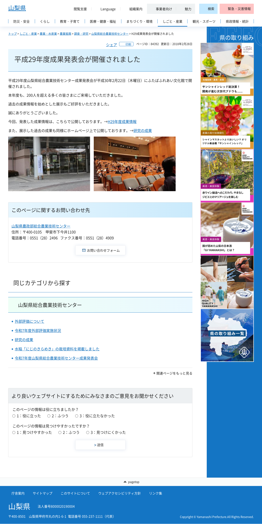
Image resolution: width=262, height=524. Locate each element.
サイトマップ (42, 493)
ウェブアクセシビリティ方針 (119, 493)
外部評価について (29, 321)
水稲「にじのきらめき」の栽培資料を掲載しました (57, 349)
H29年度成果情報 (122, 121)
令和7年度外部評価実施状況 (38, 330)
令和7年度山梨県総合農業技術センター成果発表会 (56, 358)
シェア (111, 44)
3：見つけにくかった (108, 432)
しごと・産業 (28, 33)
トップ (12, 33)
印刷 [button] (128, 44)
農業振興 (65, 33)
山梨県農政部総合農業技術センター (40, 226)
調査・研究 (81, 33)
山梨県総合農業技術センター (110, 33)
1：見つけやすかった (34, 432)
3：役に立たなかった (97, 416)
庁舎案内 (18, 493)
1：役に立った (29, 416)
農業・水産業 (48, 33)
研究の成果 (142, 130)
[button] (78, 9)
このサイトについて (75, 493)
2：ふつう (60, 416)
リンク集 (155, 493)
